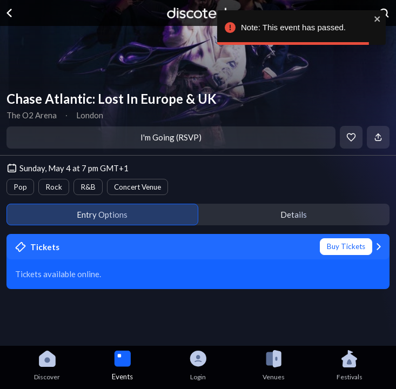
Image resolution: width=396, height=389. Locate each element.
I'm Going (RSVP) (171, 137)
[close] (377, 19)
